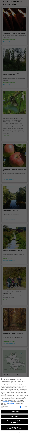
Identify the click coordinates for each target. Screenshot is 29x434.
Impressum (22, 430)
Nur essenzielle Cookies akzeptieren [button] (14, 420)
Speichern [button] (14, 415)
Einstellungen (11, 401)
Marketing (23, 405)
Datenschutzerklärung (6, 400)
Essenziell (4, 405)
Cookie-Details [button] (7, 430)
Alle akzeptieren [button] (14, 410)
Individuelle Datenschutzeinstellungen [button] (14, 426)
